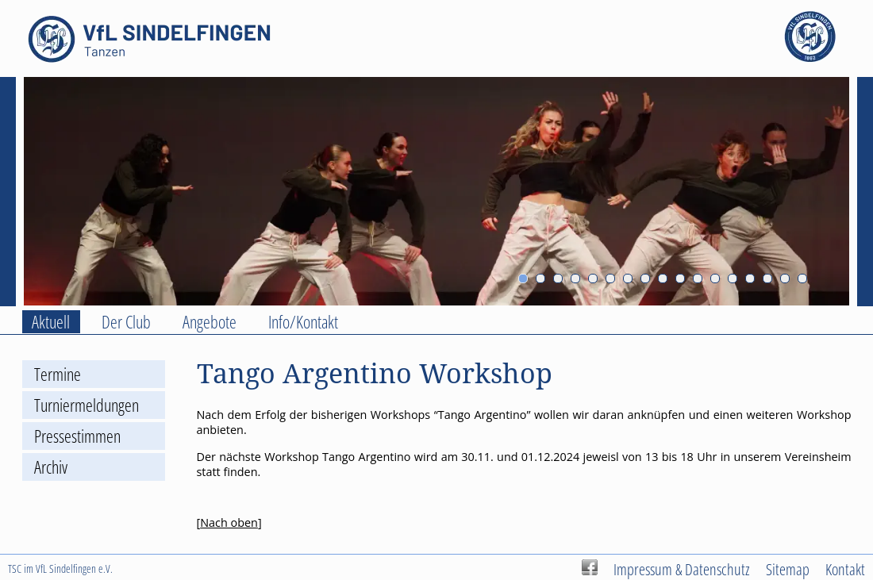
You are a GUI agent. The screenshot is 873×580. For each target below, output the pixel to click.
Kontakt (845, 569)
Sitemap (788, 569)
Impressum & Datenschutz (681, 569)
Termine (57, 374)
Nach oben (229, 522)
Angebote (210, 321)
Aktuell (51, 321)
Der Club (126, 321)
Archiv (50, 466)
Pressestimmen (77, 435)
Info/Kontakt (303, 321)
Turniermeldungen (86, 405)
